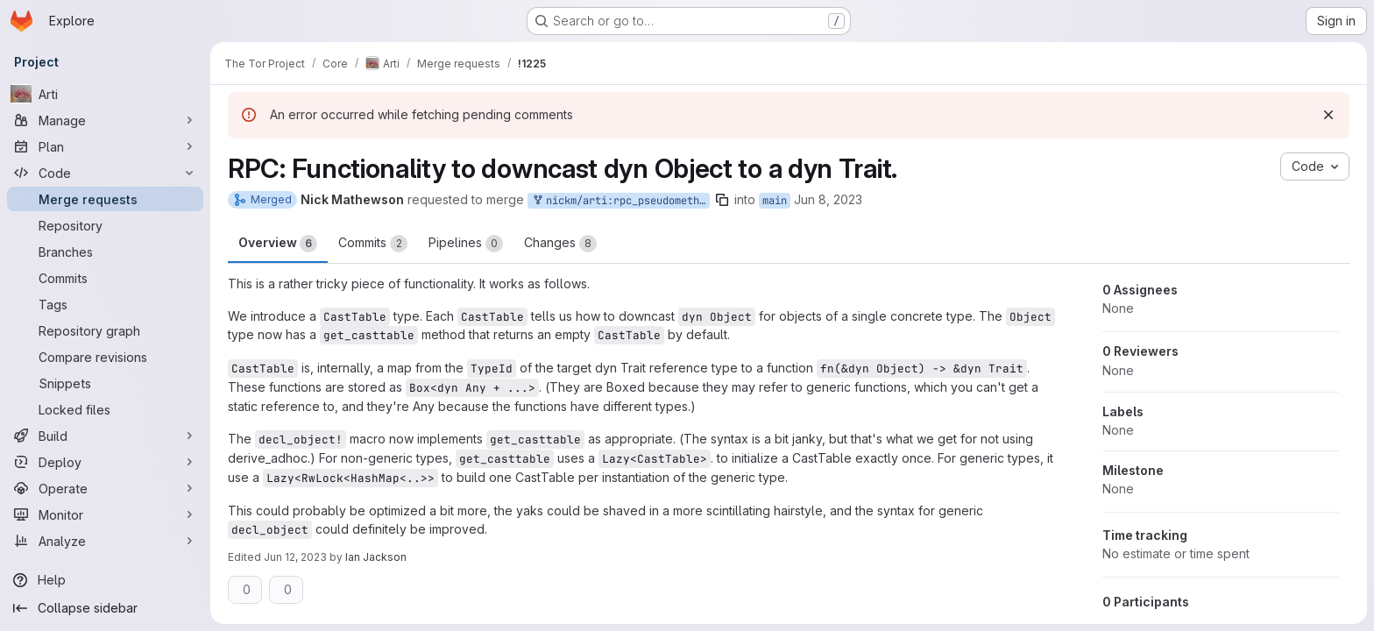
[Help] (105, 580)
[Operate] (105, 488)
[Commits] (105, 278)
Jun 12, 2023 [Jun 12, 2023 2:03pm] (295, 557)
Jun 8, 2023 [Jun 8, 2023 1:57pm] (828, 199)
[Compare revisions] (105, 356)
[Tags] (105, 304)
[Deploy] (105, 462)
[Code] (105, 172)
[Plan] (105, 146)
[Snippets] (105, 383)
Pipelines (465, 243)
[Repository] (105, 225)
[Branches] (105, 251)
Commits (372, 243)
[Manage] (105, 120)
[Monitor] (105, 514)
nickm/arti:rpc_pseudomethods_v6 (620, 201)
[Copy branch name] (722, 199)
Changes (560, 243)
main (774, 201)
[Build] (105, 435)
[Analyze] (105, 540)
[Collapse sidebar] (105, 608)
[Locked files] (105, 409)
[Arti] (105, 94)
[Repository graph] (105, 330)
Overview (277, 243)
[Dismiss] (1328, 114)
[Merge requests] (105, 199)
